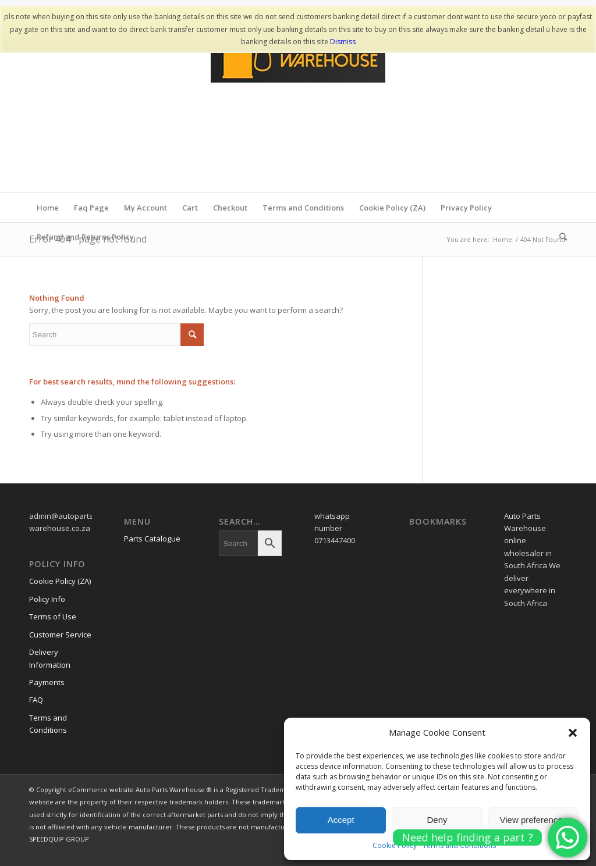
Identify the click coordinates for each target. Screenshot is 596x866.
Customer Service (60, 634)
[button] (573, 733)
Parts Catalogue (152, 538)
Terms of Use (52, 616)
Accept (341, 820)
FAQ (36, 699)
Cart (190, 207)
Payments (47, 682)
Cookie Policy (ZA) (392, 207)
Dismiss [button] (343, 42)
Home (48, 207)
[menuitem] (559, 236)
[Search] (559, 236)
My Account (145, 207)
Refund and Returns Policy (85, 236)
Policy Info (47, 599)
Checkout (230, 207)
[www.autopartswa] (298, 105)
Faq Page (91, 207)
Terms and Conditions (303, 207)
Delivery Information (49, 658)
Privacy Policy (466, 207)
